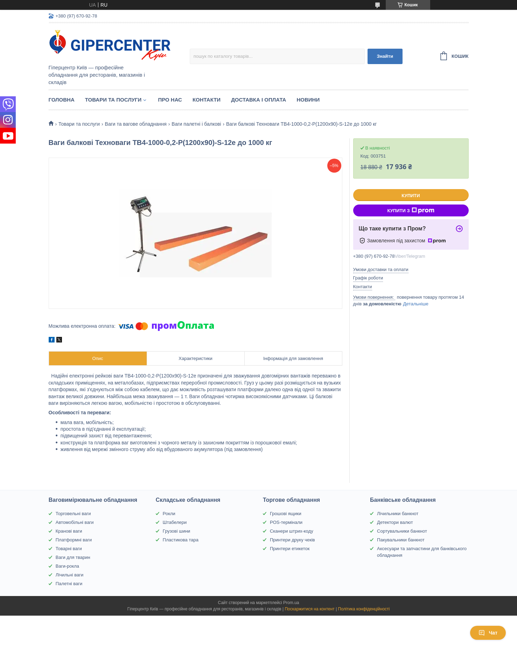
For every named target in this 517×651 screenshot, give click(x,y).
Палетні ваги (69, 583)
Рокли (169, 513)
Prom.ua (291, 602)
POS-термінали (286, 522)
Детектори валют (395, 522)
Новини (308, 99)
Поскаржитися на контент (309, 609)
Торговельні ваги (73, 513)
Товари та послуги (113, 99)
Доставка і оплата (258, 99)
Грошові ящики (285, 513)
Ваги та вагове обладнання (136, 124)
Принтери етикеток (290, 548)
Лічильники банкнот (397, 513)
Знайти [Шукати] (385, 56)
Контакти (207, 99)
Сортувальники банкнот (402, 531)
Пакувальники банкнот (401, 539)
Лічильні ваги (70, 574)
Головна (62, 99)
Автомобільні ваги (75, 522)
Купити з (410, 210)
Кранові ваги (69, 531)
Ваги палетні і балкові (196, 124)
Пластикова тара (180, 539)
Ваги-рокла (67, 566)
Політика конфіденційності (364, 609)
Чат (487, 633)
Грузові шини (176, 531)
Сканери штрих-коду (291, 531)
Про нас (170, 99)
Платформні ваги (74, 539)
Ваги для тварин (73, 557)
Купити (410, 195)
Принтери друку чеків (292, 539)
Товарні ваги (69, 548)
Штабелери (175, 522)
